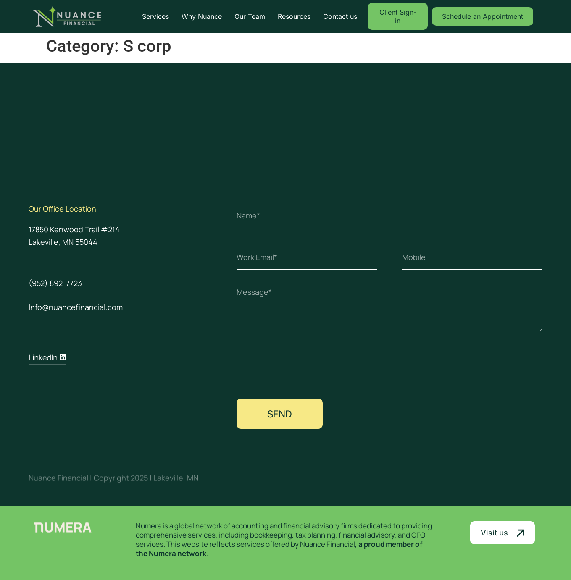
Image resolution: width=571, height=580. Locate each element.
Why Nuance (202, 16)
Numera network (177, 553)
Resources (294, 16)
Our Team (249, 16)
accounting (250, 525)
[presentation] (300, 365)
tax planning (315, 535)
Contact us (340, 16)
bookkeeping (271, 535)
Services (155, 16)
